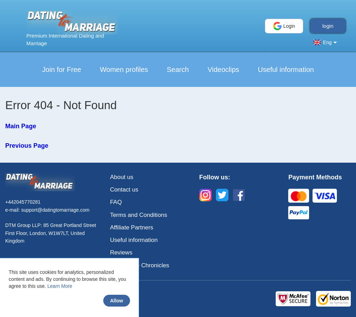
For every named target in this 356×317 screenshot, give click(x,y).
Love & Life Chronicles (139, 265)
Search (178, 69)
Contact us (124, 189)
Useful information (286, 69)
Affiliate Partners (131, 227)
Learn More (59, 286)
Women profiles (124, 69)
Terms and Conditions (138, 215)
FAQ (116, 202)
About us (121, 177)
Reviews (121, 252)
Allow (116, 300)
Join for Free (61, 69)
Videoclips (223, 69)
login (327, 26)
